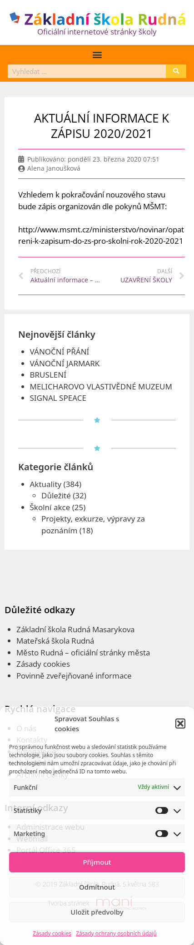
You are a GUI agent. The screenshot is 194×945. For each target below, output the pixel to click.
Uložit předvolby (96, 911)
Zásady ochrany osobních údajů (116, 933)
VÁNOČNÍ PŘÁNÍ (60, 351)
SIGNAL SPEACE (58, 398)
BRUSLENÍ (48, 374)
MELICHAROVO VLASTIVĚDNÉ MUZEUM (101, 386)
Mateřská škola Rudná (55, 640)
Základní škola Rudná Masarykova (75, 629)
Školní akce (50, 507)
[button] (180, 723)
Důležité (56, 495)
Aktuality (46, 484)
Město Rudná (39, 652)
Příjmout (97, 861)
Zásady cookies (52, 933)
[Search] (176, 71)
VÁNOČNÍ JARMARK (65, 363)
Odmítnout (97, 886)
